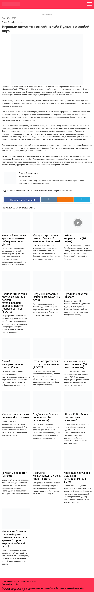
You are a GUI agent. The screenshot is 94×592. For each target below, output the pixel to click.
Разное (50, 14)
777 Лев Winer (24, 89)
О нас (18, 584)
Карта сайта (7, 584)
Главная (44, 14)
